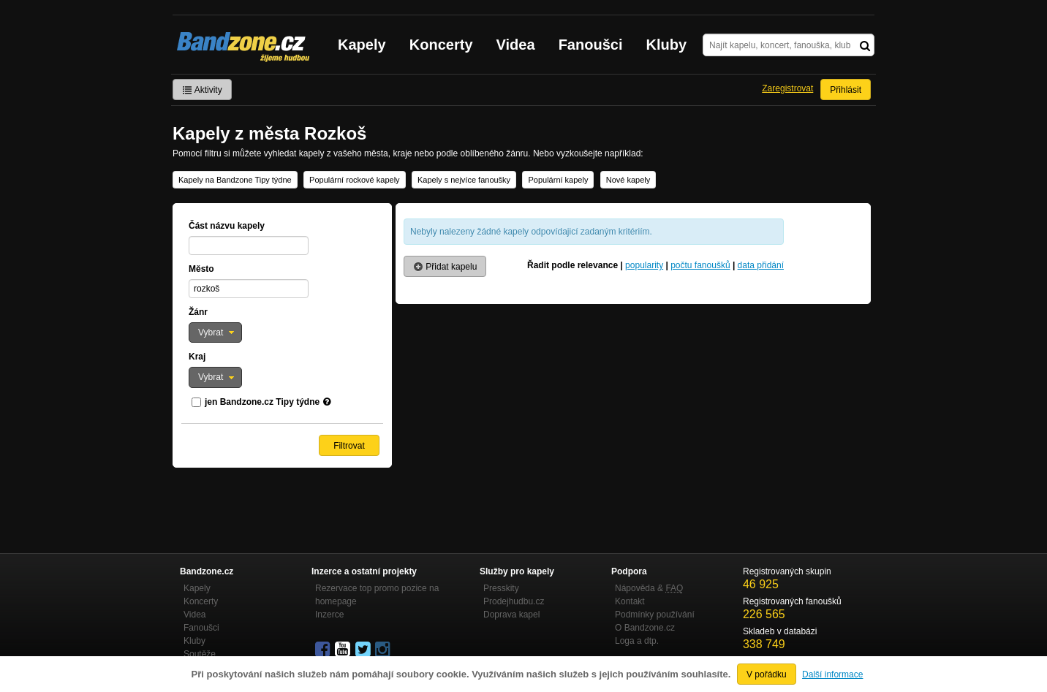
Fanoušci (591, 45)
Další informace (832, 674)
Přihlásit (845, 90)
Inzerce (329, 614)
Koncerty (441, 45)
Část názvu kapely (227, 226)
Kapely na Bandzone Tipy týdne (235, 179)
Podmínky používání (655, 614)
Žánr (198, 312)
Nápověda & (649, 588)
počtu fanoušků (700, 265)
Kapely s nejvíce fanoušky (463, 179)
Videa (515, 45)
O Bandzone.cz (645, 628)
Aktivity (202, 90)
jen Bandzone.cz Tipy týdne (262, 402)
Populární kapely (558, 179)
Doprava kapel (511, 614)
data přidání (761, 265)
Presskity (501, 588)
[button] (215, 332)
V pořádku (766, 674)
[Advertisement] (633, 413)
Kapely (362, 45)
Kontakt (630, 601)
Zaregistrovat (787, 88)
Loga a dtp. (637, 641)
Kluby (666, 45)
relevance (598, 265)
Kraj (197, 356)
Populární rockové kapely (354, 179)
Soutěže (200, 654)
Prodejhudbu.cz (513, 601)
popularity (644, 265)
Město (201, 269)
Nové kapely (628, 179)
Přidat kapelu (445, 267)
